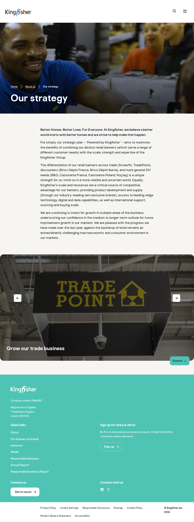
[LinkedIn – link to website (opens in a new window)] (102, 489)
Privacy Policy (48, 508)
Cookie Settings (69, 508)
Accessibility (82, 515)
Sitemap (118, 508)
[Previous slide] (17, 298)
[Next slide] (176, 298)
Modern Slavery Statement (55, 515)
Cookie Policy (134, 508)
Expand (180, 360)
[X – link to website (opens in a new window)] (108, 489)
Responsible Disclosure (96, 508)
